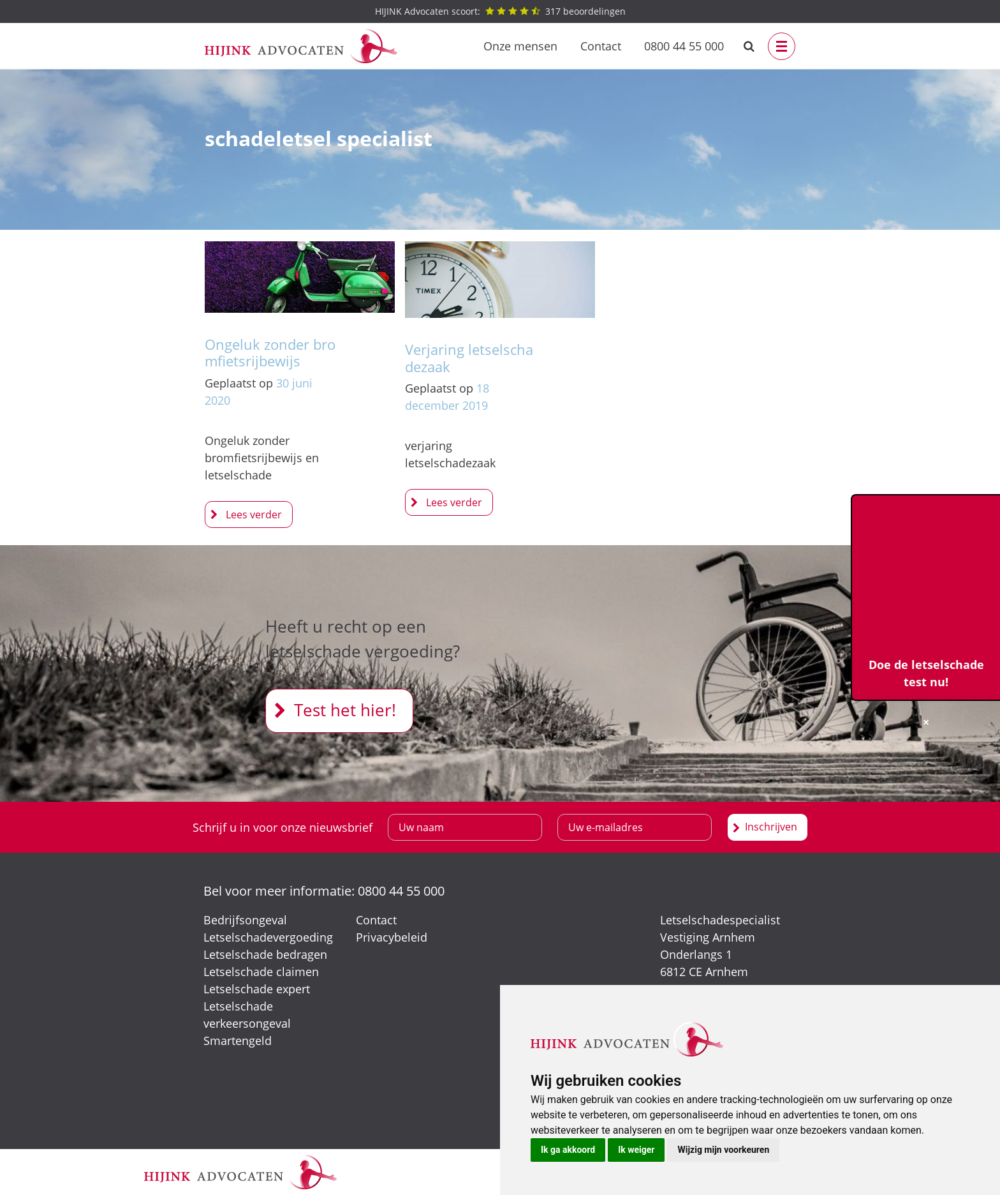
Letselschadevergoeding (268, 937)
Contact (600, 46)
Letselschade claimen (261, 971)
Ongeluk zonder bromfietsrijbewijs (270, 352)
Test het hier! (345, 709)
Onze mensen (520, 46)
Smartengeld (237, 1040)
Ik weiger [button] (636, 1150)
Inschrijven (771, 827)
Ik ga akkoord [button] (568, 1150)
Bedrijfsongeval (245, 920)
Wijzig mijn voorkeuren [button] (723, 1150)
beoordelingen (500, 11)
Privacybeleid (391, 937)
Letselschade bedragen (265, 954)
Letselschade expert (256, 988)
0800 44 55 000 (684, 46)
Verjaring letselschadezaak (469, 357)
